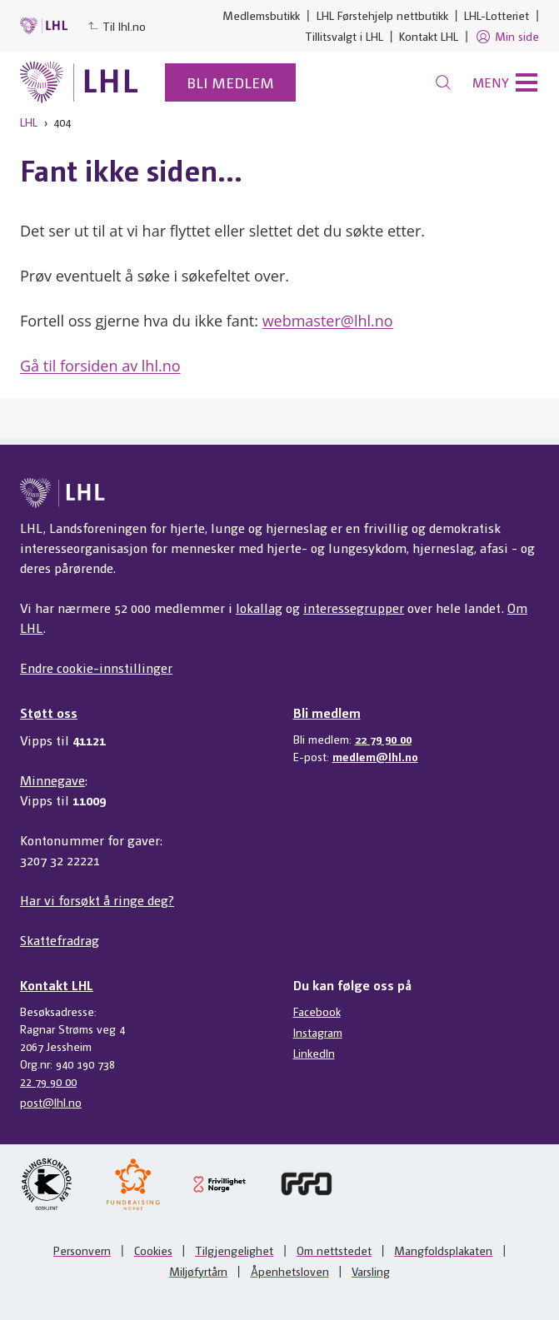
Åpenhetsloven (290, 1270)
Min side (507, 36)
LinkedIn (314, 1052)
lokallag (259, 607)
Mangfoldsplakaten (443, 1250)
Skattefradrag (59, 940)
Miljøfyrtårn (198, 1270)
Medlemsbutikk (261, 14)
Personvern (82, 1250)
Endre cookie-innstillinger (96, 667)
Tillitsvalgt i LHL (344, 35)
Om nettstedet (334, 1250)
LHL (28, 121)
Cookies (153, 1250)
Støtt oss (48, 712)
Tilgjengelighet (234, 1250)
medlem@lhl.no (375, 756)
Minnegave (52, 780)
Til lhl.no (116, 25)
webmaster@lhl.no (327, 321)
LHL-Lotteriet (496, 14)
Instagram (317, 1031)
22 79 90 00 (383, 738)
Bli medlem (230, 82)
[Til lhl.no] (79, 82)
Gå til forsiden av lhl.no (100, 366)
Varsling (371, 1270)
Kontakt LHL (428, 35)
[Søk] (443, 82)
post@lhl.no (51, 1101)
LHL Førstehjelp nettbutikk (382, 14)
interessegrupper (353, 607)
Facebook (317, 1011)
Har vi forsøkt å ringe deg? (97, 900)
